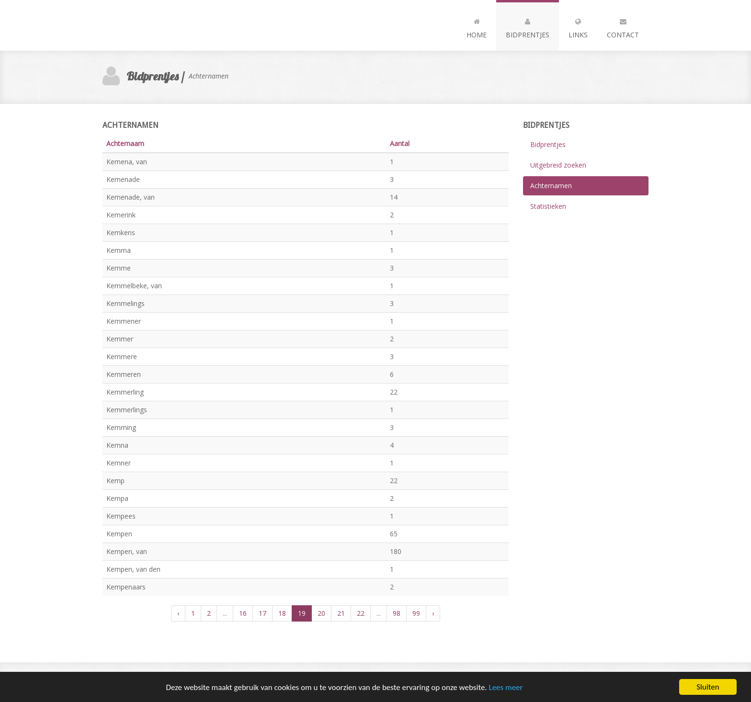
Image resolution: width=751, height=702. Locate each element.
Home (477, 26)
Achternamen (551, 185)
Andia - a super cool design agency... (155, 25)
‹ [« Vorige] (178, 613)
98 (396, 613)
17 (262, 613)
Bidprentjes (527, 26)
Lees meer (506, 688)
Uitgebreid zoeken (558, 165)
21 (341, 613)
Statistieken (548, 206)
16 (243, 613)
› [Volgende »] (433, 613)
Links (578, 26)
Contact (623, 26)
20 (321, 613)
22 (360, 613)
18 (282, 613)
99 (416, 613)
